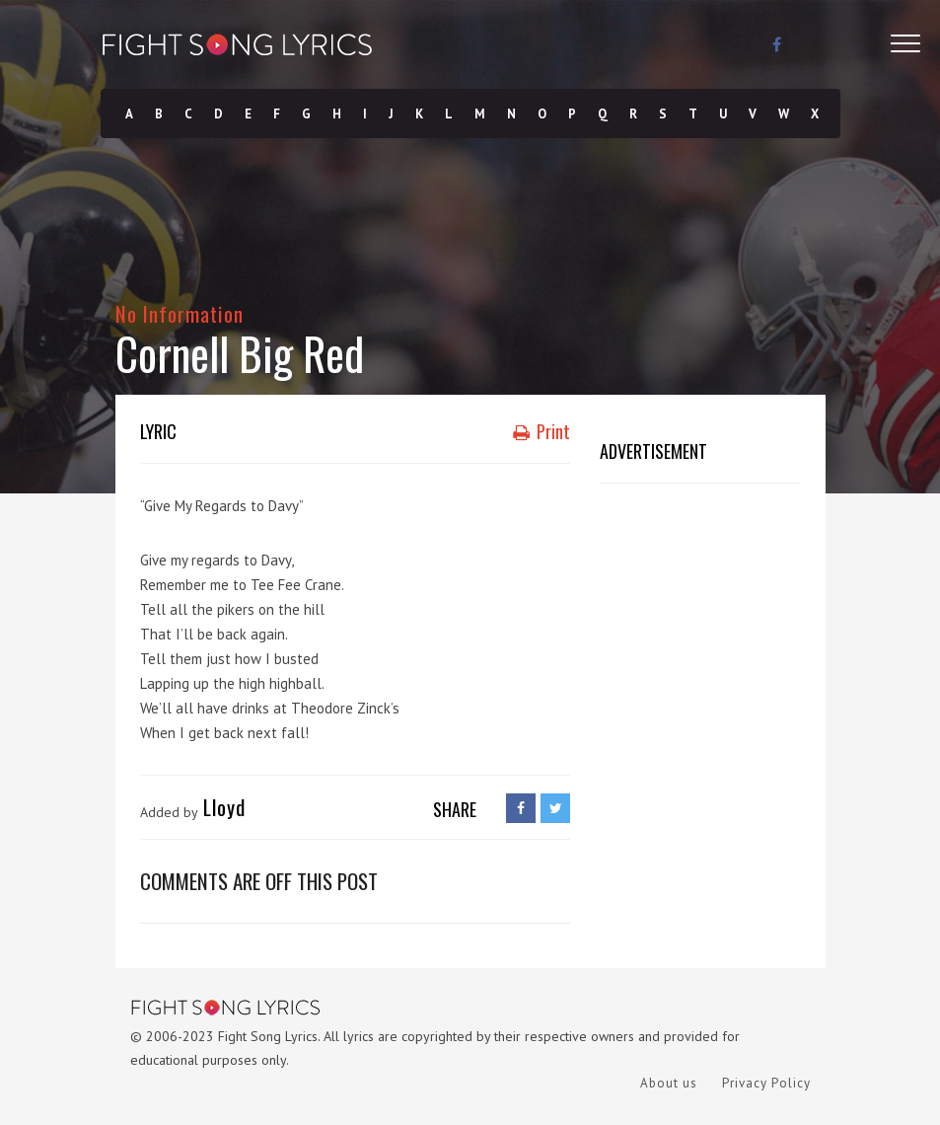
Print (541, 431)
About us (668, 1083)
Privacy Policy (766, 1083)
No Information (180, 313)
